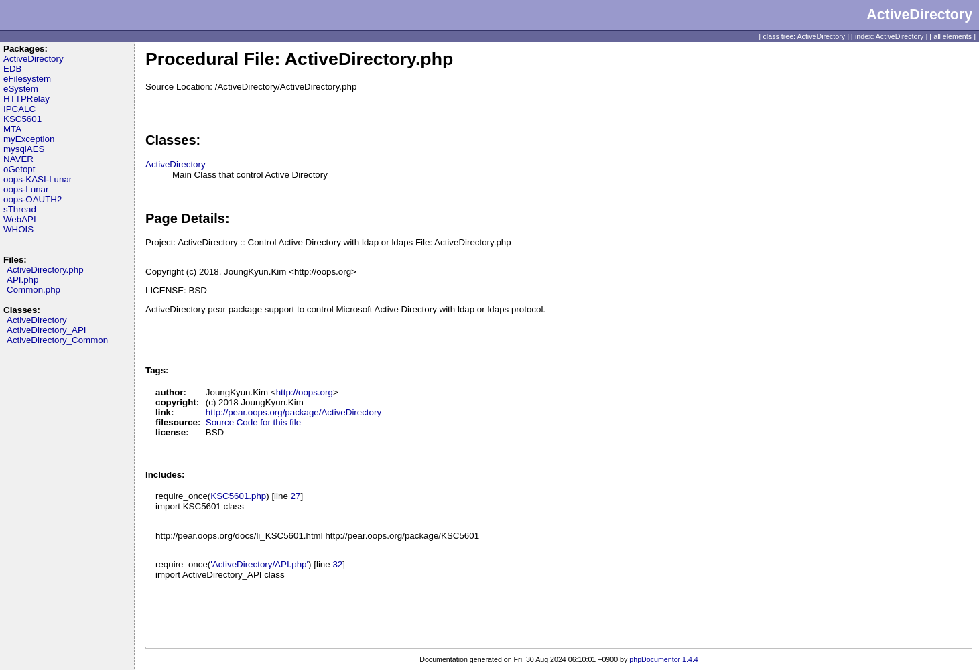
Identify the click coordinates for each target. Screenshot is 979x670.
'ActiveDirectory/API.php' (259, 564)
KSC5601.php (238, 496)
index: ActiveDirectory (889, 36)
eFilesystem (27, 79)
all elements (952, 36)
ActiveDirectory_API (46, 330)
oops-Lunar (25, 189)
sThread (19, 209)
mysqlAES (23, 149)
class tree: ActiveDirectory (804, 36)
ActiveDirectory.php (45, 270)
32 (337, 564)
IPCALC (19, 109)
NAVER (18, 159)
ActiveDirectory (33, 59)
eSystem (20, 89)
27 (296, 496)
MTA (12, 129)
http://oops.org (304, 392)
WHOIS (18, 229)
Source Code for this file (253, 422)
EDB (12, 69)
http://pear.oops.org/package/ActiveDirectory (293, 412)
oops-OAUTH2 (32, 199)
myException (28, 139)
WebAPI (19, 219)
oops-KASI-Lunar (37, 179)
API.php (22, 280)
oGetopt (19, 169)
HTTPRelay (26, 99)
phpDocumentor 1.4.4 (663, 659)
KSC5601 (22, 119)
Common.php (33, 290)
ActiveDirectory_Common (57, 340)
